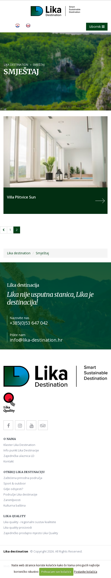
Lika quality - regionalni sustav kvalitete (29, 522)
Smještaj (39, 64)
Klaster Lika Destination (19, 445)
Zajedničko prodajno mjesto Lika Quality (30, 533)
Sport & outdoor (14, 483)
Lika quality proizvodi (17, 528)
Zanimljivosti (12, 500)
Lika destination (16, 64)
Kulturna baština (14, 505)
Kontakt (8, 461)
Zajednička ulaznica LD (18, 456)
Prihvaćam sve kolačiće (56, 572)
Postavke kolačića (85, 572)
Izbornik (97, 26)
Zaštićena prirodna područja (22, 478)
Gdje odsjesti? (13, 489)
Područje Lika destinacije (20, 494)
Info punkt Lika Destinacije (21, 450)
